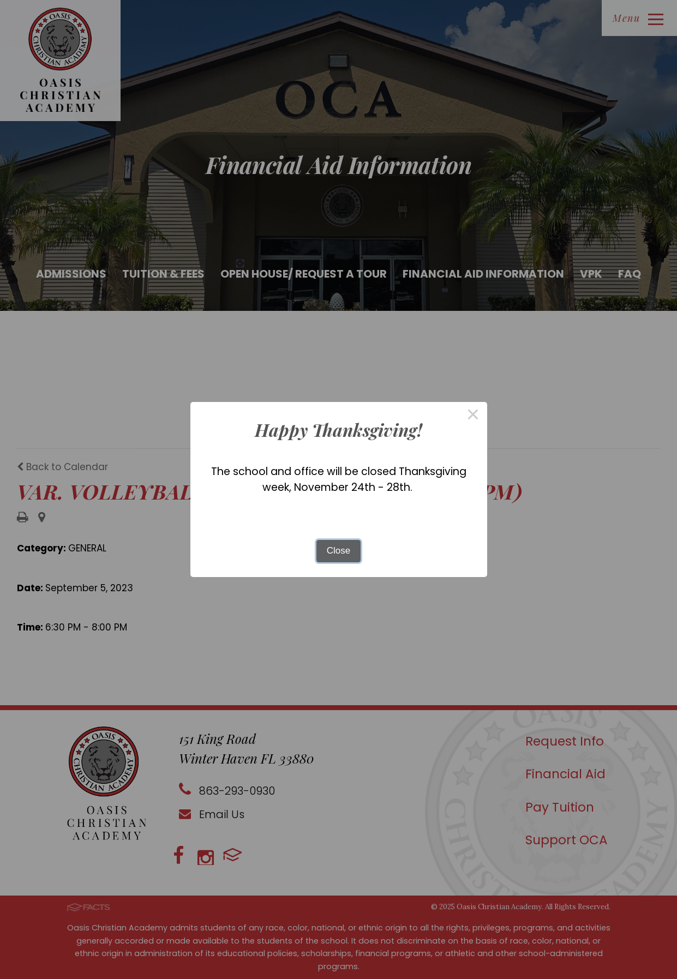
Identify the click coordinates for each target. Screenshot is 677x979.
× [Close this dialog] (473, 416)
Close (338, 550)
